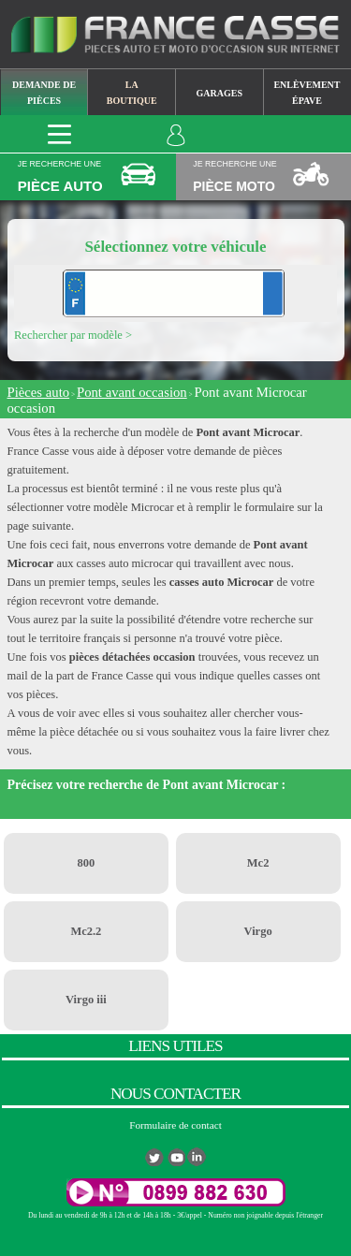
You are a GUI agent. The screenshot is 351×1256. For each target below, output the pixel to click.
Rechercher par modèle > (73, 335)
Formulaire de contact (175, 1125)
